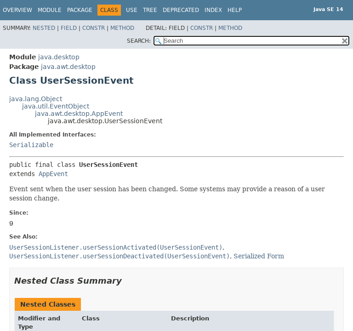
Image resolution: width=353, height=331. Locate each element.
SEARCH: (139, 41)
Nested (44, 28)
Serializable (31, 144)
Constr (93, 28)
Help (235, 10)
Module (50, 10)
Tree (150, 10)
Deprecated (181, 10)
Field (69, 28)
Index (213, 10)
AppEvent (53, 173)
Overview (17, 10)
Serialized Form (258, 256)
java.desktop (59, 57)
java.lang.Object (35, 99)
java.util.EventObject (55, 106)
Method (122, 28)
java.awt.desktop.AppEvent (79, 113)
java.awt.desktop (68, 66)
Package (79, 10)
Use (131, 10)
